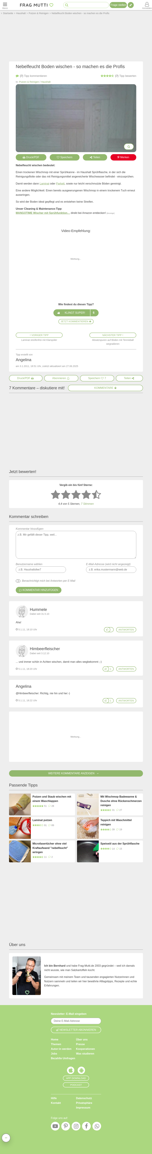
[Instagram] (76, 1127)
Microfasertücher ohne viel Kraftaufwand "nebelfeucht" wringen (50, 848)
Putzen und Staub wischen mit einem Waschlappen (51, 798)
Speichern (64, 157)
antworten (126, 629)
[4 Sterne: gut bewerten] (86, 495)
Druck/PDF (31, 157)
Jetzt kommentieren (76, 321)
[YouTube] (55, 1127)
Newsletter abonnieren (76, 1029)
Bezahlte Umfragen (63, 1058)
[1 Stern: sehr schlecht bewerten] (55, 495)
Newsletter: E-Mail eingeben (69, 1013)
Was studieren (85, 1053)
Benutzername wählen (29, 564)
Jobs (54, 1053)
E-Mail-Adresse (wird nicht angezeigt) (108, 564)
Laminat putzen (42, 820)
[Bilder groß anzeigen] (129, 146)
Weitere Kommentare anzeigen (76, 773)
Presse (80, 1044)
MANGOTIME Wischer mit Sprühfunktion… (43, 213)
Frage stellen (118, 5)
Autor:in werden (61, 1048)
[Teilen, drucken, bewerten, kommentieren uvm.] (6, 1138)
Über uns (82, 1039)
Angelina (23, 686)
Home (54, 1039)
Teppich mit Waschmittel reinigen (116, 822)
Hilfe (54, 1098)
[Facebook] (86, 1127)
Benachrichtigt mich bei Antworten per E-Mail (48, 580)
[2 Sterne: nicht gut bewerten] (65, 495)
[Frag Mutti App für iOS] (70, 1071)
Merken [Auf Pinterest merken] (123, 157)
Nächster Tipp (112, 335)
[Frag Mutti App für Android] (81, 1071)
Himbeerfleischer (45, 648)
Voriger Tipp (39, 335)
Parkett (60, 183)
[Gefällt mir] (107, 629)
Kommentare (105, 387)
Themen (56, 1044)
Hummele (38, 609)
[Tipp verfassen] (131, 5)
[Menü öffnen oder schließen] (5, 5)
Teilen (95, 157)
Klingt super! (75, 312)
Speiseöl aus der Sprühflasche (119, 843)
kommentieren (31, 75)
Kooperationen (85, 1048)
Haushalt (46, 82)
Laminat (44, 183)
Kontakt (56, 1102)
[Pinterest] (65, 1127)
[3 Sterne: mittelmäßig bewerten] (76, 495)
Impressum (83, 1107)
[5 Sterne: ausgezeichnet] (96, 495)
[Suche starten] (66, 5)
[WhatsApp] (96, 1127)
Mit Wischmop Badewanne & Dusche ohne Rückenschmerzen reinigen (121, 801)
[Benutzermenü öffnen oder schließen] (147, 5)
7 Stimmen (87, 503)
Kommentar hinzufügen (76, 543)
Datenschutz (84, 1098)
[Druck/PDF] (26, 378)
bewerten (118, 75)
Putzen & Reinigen (29, 82)
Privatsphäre (84, 1102)
